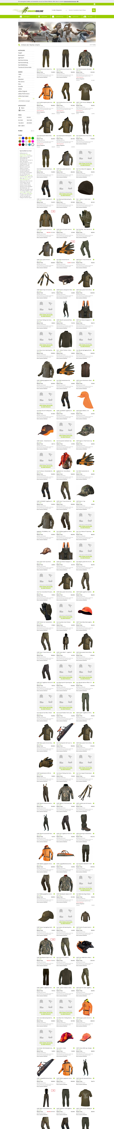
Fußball (28, 192)
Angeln (20, 53)
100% (19, 74)
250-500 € (29, 123)
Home (19, 20)
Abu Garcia (21, 81)
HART (79, 104)
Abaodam (21, 79)
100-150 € (29, 120)
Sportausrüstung (23, 60)
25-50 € (29, 117)
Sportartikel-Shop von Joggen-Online (25, 155)
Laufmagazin (26, 16)
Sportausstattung (23, 62)
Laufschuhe (75, 16)
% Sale (20, 131)
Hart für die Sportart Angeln (26, 176)
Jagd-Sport (21, 58)
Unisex (23, 110)
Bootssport (21, 55)
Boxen (30, 193)
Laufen (21, 192)
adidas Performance (23, 94)
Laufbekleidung (59, 16)
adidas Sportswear (23, 96)
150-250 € (21, 123)
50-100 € (20, 120)
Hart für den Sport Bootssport (25, 178)
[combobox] (59, 10)
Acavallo (20, 86)
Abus (19, 84)
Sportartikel (44, 16)
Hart (19, 98)
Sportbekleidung (22, 65)
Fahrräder (89, 16)
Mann (22, 108)
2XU (19, 77)
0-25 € (20, 117)
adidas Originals (22, 91)
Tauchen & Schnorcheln (24, 67)
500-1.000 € (21, 126)
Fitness (25, 193)
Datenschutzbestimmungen (70, 1)
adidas (20, 89)
